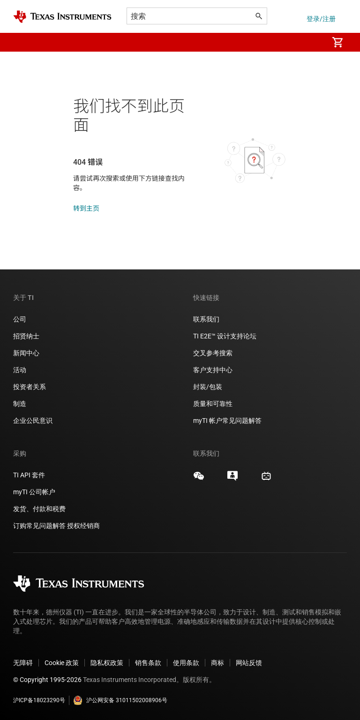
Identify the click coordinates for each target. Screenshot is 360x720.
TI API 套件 (29, 475)
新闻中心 (26, 353)
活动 (19, 370)
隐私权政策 (106, 662)
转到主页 (86, 208)
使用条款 (186, 662)
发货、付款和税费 (39, 509)
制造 (19, 403)
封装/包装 (207, 387)
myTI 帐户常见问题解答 (227, 420)
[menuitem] (311, 42)
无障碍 (23, 662)
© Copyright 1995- (47, 679)
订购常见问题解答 (39, 525)
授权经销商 (83, 525)
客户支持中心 (212, 370)
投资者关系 (29, 387)
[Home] (62, 16)
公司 (19, 319)
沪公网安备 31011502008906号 (120, 700)
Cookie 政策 (62, 662)
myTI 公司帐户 (34, 492)
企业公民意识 (32, 420)
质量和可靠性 (213, 403)
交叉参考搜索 (212, 353)
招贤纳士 (26, 336)
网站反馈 (249, 662)
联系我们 (206, 319)
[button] (22, 42)
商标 (217, 662)
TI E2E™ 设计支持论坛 (224, 336)
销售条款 (148, 662)
